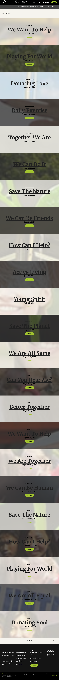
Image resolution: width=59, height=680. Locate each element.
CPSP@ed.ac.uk (21, 664)
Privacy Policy (50, 673)
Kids (32, 25)
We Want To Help (29, 29)
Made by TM (4, 673)
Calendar (28, 25)
